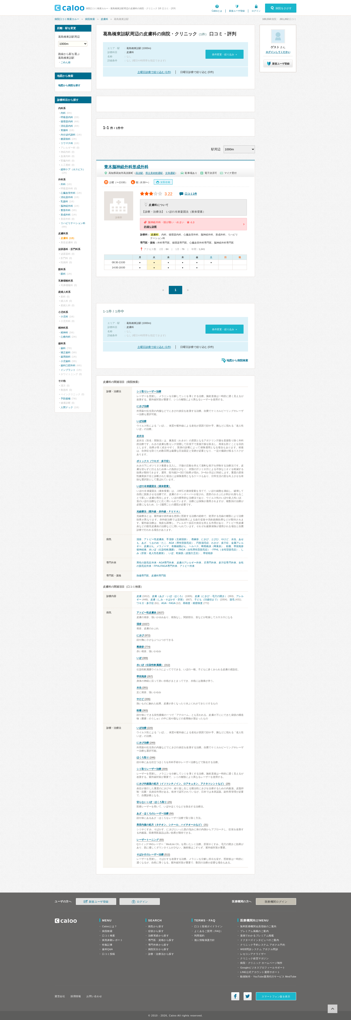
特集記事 (107, 944)
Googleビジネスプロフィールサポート (262, 967)
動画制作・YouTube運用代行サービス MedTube (268, 976)
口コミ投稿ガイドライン (208, 926)
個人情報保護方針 (204, 940)
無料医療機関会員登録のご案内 (258, 926)
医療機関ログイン (276, 901)
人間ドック (67, 407)
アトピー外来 (187, 566)
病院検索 (90, 19)
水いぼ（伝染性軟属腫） (162, 549)
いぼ (171, 553)
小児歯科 (66, 361)
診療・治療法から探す (161, 954)
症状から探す (156, 931)
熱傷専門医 (143, 575)
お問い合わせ (94, 996)
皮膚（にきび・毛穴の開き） (211, 596)
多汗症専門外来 (227, 562)
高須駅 (139, 173)
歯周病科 (66, 356)
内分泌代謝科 (68, 134)
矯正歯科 (66, 352)
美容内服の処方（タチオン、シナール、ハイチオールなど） (170, 824)
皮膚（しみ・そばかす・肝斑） (167, 599)
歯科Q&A (107, 949)
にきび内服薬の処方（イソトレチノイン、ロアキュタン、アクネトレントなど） (181, 783)
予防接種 (66, 398)
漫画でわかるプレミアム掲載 (257, 935)
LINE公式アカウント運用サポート (260, 972)
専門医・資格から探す (161, 940)
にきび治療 (143, 406)
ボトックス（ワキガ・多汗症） (154, 461)
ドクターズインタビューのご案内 (259, 940)
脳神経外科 (67, 206)
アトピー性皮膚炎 (154, 539)
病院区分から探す (158, 949)
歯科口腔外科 (68, 365)
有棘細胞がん (178, 546)
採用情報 (76, 996)
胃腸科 (64, 130)
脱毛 (232, 599)
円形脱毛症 (202, 542)
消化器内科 (67, 126)
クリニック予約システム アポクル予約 (262, 944)
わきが (215, 542)
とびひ (215, 539)
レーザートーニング (148, 839)
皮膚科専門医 (158, 575)
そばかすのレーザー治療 (150, 854)
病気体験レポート (112, 940)
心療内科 (66, 336)
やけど (225, 539)
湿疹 (139, 539)
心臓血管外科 (68, 193)
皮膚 (139, 596)
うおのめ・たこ (157, 542)
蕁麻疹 (195, 539)
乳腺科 (64, 201)
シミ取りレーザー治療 (149, 391)
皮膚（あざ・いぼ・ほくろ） (168, 596)
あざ (143, 542)
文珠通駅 (170, 173)
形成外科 (66, 214)
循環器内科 (67, 121)
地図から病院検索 (237, 360)
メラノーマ (162, 546)
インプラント (68, 370)
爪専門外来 (210, 562)
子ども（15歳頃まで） (206, 599)
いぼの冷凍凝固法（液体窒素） (154, 486)
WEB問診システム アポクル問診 (259, 949)
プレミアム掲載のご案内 (254, 931)
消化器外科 (67, 197)
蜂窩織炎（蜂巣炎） (212, 546)
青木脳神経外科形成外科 (126, 167)
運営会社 (60, 996)
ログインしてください (278, 52)
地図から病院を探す (69, 85)
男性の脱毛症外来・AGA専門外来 (155, 562)
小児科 (64, 316)
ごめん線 (66, 62)
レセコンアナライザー (253, 954)
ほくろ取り (143, 757)
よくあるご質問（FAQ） (208, 931)
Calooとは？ (109, 926)
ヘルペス (194, 546)
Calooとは (217, 11)
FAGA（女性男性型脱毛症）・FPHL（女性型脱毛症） (209, 549)
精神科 (64, 332)
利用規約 (199, 935)
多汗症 (225, 542)
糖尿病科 (66, 139)
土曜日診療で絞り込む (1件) (154, 72)
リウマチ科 (67, 143)
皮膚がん (149, 546)
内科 (63, 113)
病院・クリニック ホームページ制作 (261, 963)
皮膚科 (104, 19)
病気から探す (156, 926)
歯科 (63, 348)
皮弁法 (140, 436)
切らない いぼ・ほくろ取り (152, 802)
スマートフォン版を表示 (276, 996)
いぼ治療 (141, 421)
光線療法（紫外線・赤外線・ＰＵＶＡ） (159, 511)
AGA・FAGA (168, 603)
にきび (205, 539)
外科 (63, 184)
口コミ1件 (191, 193)
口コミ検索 (108, 935)
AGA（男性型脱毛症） (181, 542)
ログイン (256, 11)
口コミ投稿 (108, 954)
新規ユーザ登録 (237, 11)
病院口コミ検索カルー (67, 19)
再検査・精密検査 (193, 603)
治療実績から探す (158, 935)
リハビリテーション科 (73, 223)
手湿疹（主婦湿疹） (177, 539)
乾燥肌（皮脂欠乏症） (188, 553)
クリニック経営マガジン (254, 958)
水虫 (233, 539)
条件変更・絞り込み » (224, 54)
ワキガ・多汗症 (145, 603)
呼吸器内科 (67, 117)
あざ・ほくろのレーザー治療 (153, 813)
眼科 (63, 273)
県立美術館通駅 (154, 173)
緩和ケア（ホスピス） (73, 169)
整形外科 (66, 210)
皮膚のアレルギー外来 (189, 562)
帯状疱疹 (208, 553)
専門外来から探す (158, 944)
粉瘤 (228, 546)
